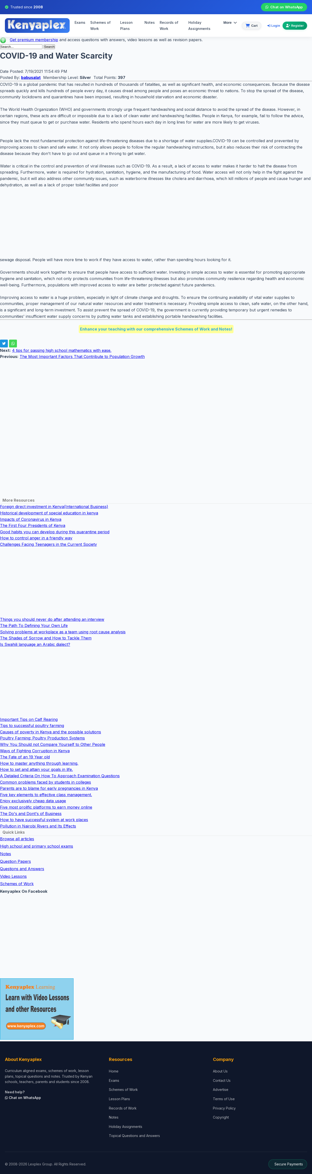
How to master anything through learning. (39, 763)
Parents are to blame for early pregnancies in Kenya (49, 788)
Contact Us (222, 1080)
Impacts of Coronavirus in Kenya (30, 519)
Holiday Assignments (125, 1126)
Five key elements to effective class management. (46, 794)
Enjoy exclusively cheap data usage (33, 800)
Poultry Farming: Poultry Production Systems (42, 738)
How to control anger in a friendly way (36, 538)
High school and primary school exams (36, 846)
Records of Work (169, 25)
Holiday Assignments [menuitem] (199, 25)
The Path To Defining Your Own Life (34, 625)
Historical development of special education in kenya (49, 512)
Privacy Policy (224, 1108)
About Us (220, 1071)
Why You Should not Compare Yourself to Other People (52, 744)
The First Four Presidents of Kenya (32, 525)
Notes (149, 22)
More (230, 23)
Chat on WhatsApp (283, 7)
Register (295, 25)
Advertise (220, 1089)
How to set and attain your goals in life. (36, 769)
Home (113, 1071)
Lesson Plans (126, 25)
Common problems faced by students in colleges (45, 782)
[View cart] (251, 25)
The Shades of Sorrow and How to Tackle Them (45, 638)
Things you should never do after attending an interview (52, 619)
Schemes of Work (100, 25)
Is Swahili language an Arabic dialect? (35, 644)
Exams (80, 22)
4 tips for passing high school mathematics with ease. (61, 350)
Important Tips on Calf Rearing (29, 719)
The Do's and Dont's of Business (31, 813)
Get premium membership (34, 39)
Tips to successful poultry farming (32, 725)
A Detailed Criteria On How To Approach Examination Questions (60, 775)
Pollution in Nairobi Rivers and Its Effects (38, 826)
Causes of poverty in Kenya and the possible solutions (50, 731)
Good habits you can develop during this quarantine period (54, 531)
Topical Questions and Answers (134, 1136)
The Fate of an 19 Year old (25, 756)
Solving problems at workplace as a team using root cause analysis (63, 631)
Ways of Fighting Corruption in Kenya (35, 750)
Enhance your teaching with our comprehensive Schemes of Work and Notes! (156, 329)
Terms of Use (224, 1099)
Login (273, 25)
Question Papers (15, 861)
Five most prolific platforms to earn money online (46, 807)
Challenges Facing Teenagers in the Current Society (48, 544)
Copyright (221, 1117)
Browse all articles (17, 838)
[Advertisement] (147, 222)
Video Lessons (13, 876)
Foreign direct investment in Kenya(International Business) (54, 506)
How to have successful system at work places (44, 819)
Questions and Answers (22, 868)
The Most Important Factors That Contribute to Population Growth (82, 356)
